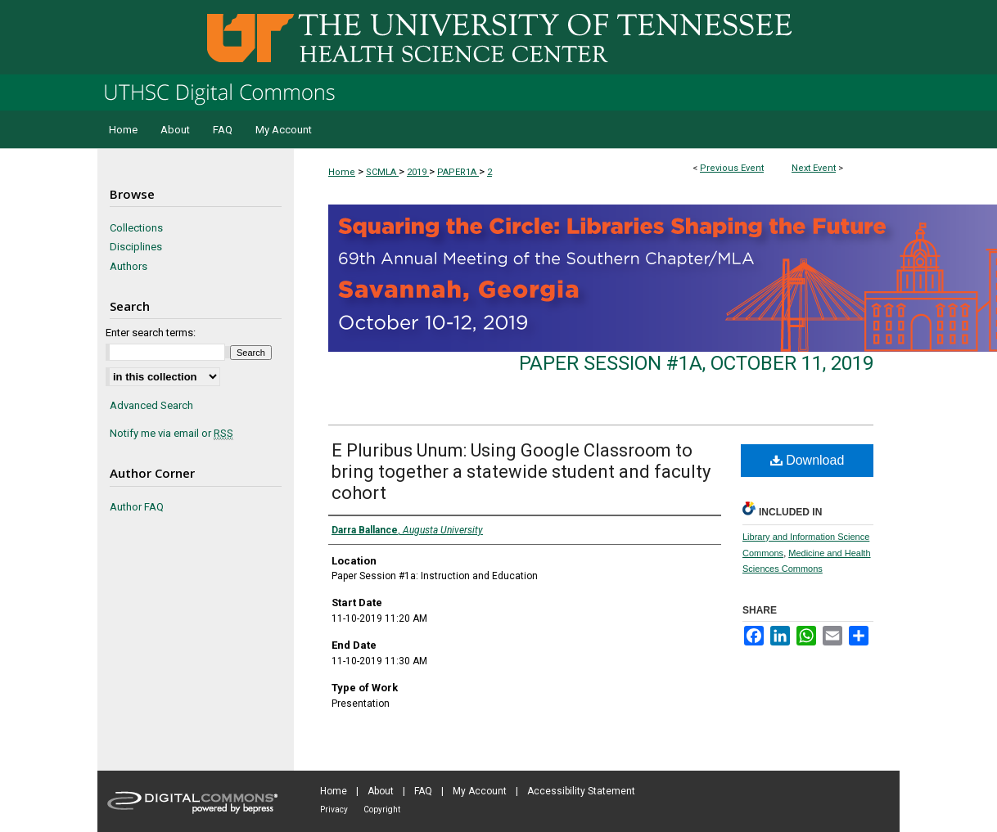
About (381, 791)
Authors (128, 266)
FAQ (423, 791)
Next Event (814, 168)
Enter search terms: (151, 332)
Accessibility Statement (581, 791)
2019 (418, 172)
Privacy (334, 809)
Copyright (381, 809)
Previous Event (732, 168)
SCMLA (382, 172)
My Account (480, 791)
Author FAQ (137, 507)
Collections (136, 228)
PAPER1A (458, 172)
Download (807, 460)
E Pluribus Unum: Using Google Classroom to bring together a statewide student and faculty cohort (521, 471)
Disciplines (136, 247)
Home (341, 172)
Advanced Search (151, 405)
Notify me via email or (171, 433)
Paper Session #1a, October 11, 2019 (696, 363)
